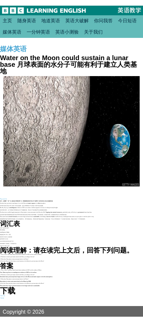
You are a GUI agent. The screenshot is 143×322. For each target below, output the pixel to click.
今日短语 (127, 20)
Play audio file (3, 199)
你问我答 (103, 20)
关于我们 (93, 32)
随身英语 (26, 20)
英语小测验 (67, 32)
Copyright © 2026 (31, 312)
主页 (7, 20)
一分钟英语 (38, 32)
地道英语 (50, 20)
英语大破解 (77, 20)
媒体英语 (12, 32)
